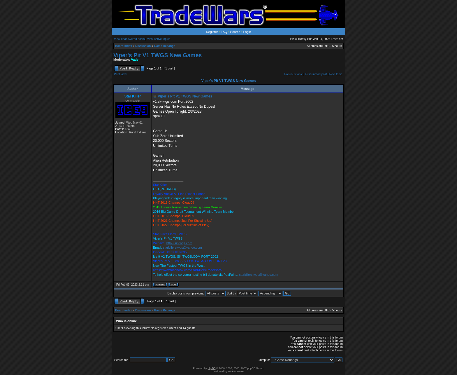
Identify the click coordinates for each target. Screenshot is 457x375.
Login (247, 32)
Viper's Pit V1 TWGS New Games (157, 55)
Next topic (335, 74)
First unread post (316, 74)
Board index (123, 46)
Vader (135, 59)
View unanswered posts (129, 39)
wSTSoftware (236, 371)
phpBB (211, 368)
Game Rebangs (164, 46)
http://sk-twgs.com (179, 243)
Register (212, 32)
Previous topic (293, 74)
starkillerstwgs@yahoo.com (182, 247)
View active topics (158, 39)
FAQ (224, 32)
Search (235, 32)
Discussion (143, 46)
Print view (120, 74)
